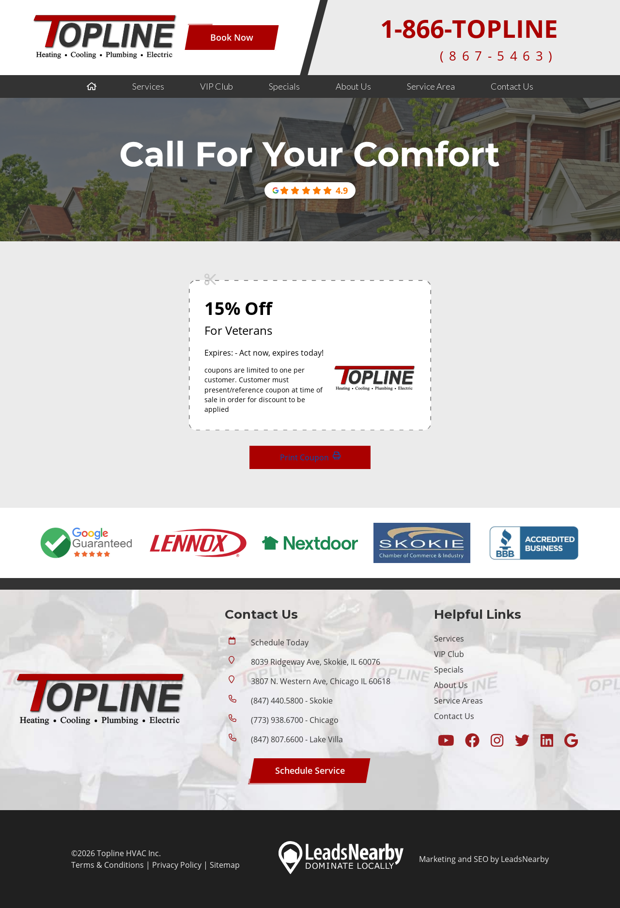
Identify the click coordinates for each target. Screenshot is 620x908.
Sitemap (225, 865)
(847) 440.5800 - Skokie (292, 700)
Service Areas (458, 700)
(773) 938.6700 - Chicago (295, 720)
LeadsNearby (525, 859)
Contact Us (512, 86)
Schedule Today (280, 642)
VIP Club (216, 86)
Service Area (431, 86)
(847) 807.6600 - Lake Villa (297, 739)
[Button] (231, 37)
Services (148, 86)
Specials (284, 86)
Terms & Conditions (107, 865)
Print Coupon (310, 457)
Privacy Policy (177, 865)
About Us (353, 86)
